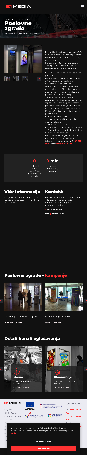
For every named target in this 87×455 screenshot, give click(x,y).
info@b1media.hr (64, 144)
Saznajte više (21, 388)
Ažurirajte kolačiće (43, 442)
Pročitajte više (13, 322)
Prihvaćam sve (43, 449)
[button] (7, 79)
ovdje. (13, 433)
